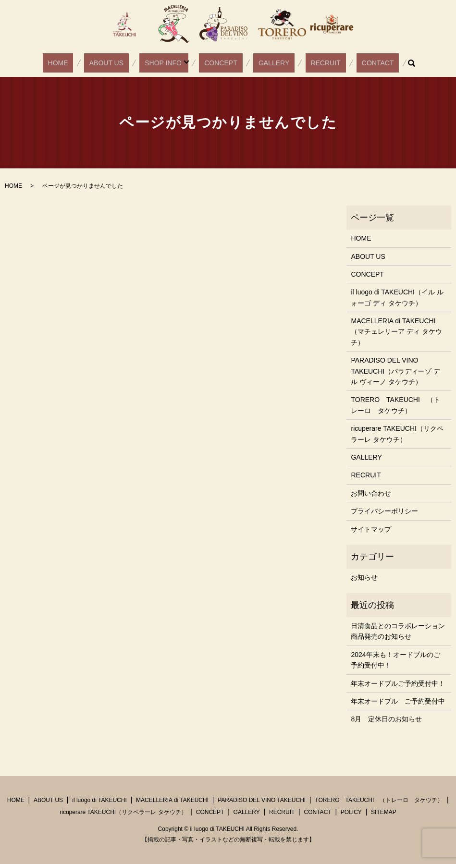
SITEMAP (383, 812)
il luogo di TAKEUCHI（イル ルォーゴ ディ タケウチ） (397, 297)
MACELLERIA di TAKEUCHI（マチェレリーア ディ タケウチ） (396, 331)
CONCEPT (223, 63)
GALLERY (266, 63)
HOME (85, 63)
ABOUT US (124, 63)
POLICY (351, 812)
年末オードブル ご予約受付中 (398, 701)
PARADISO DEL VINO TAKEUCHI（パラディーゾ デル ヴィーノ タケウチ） (395, 371)
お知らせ (364, 577)
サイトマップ (371, 529)
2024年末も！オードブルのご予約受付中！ (395, 660)
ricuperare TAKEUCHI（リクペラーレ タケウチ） (397, 434)
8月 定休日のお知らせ (386, 719)
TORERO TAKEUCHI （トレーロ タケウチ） (395, 405)
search (378, 63)
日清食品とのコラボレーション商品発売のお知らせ (398, 631)
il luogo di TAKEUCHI (99, 800)
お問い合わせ (371, 493)
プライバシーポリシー (384, 511)
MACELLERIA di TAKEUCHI (172, 800)
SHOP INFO (170, 63)
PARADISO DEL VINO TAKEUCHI (262, 800)
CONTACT (349, 63)
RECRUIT (308, 63)
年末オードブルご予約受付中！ (398, 683)
